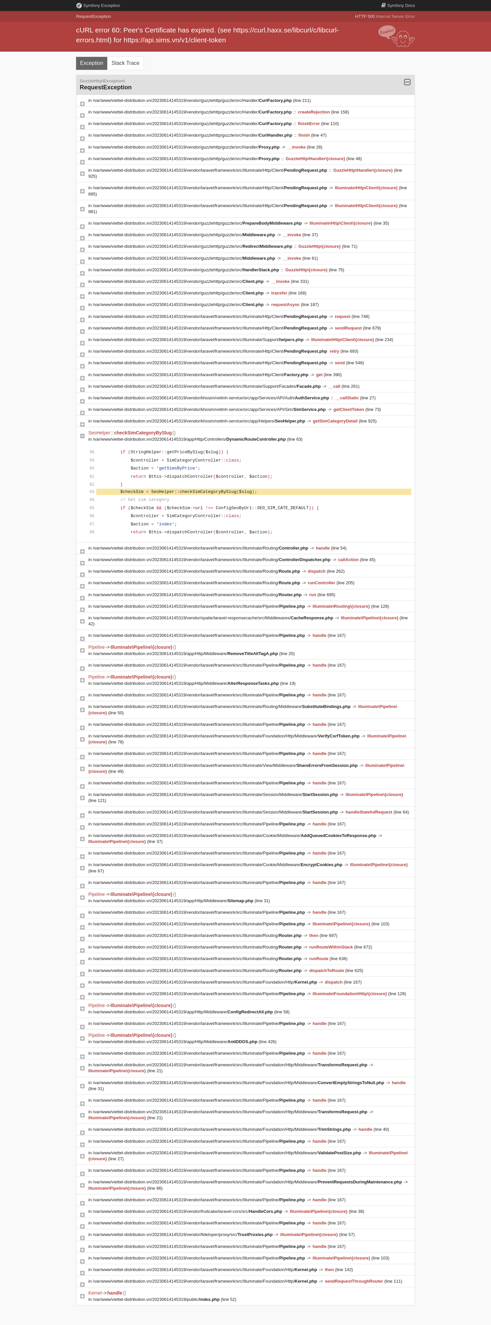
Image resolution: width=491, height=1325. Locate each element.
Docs (398, 5)
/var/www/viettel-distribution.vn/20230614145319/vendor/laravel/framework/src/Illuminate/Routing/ (201, 548)
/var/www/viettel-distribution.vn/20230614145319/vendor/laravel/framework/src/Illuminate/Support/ (199, 339)
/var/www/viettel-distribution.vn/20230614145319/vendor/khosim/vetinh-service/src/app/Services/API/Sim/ (210, 409)
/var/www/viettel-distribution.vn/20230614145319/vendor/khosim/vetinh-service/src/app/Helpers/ (199, 421)
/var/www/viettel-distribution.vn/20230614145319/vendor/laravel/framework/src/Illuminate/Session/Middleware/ (216, 794)
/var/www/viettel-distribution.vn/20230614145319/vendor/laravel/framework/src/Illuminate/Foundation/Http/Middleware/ (227, 735)
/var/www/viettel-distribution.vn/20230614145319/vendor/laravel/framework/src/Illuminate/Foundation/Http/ (205, 982)
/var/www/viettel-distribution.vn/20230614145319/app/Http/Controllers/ (190, 439)
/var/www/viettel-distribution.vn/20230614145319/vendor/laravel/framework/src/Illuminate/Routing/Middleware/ (222, 706)
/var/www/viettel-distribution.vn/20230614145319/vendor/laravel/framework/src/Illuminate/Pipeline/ (199, 606)
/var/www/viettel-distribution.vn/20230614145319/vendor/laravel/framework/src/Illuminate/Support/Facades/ (207, 386)
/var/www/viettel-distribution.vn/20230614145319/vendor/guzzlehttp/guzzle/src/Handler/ (193, 100)
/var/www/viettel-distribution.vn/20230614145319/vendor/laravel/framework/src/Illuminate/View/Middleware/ (226, 765)
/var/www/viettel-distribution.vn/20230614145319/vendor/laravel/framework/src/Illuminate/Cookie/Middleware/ (235, 835)
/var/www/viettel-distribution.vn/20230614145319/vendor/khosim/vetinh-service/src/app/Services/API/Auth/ (212, 397)
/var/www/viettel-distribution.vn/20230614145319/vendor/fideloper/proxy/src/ (183, 1234)
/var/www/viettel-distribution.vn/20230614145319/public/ (157, 1299)
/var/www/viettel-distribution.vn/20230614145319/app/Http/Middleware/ (186, 653)
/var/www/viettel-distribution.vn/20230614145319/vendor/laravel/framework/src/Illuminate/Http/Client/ (211, 170)
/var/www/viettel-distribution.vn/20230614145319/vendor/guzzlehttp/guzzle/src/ (198, 223)
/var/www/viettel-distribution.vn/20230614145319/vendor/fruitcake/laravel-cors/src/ (188, 1211)
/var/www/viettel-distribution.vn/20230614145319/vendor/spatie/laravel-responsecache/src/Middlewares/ (214, 617)
